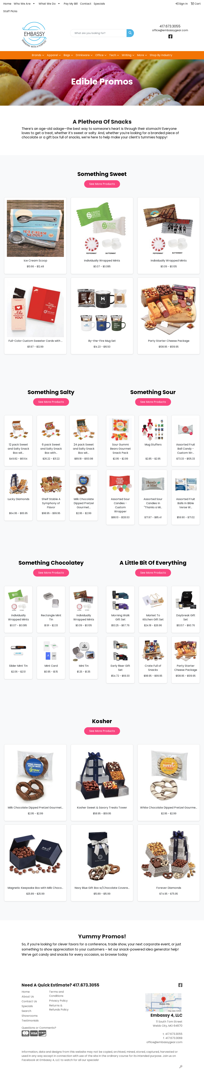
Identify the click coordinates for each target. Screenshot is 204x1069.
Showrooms (30, 1016)
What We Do (47, 4)
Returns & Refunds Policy (59, 1007)
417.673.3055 (170, 26)
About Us (28, 997)
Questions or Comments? (39, 1028)
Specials (99, 4)
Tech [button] (112, 55)
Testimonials (30, 1021)
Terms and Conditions (56, 994)
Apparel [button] (52, 55)
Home (7, 4)
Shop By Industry (161, 55)
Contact (85, 4)
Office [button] (99, 55)
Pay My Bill (71, 4)
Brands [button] (36, 55)
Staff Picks (10, 11)
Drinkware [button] (83, 55)
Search (26, 1011)
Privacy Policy (58, 1001)
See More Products (102, 184)
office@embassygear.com (170, 30)
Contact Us (29, 1001)
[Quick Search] (98, 33)
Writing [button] (126, 55)
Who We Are (22, 4)
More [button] (140, 55)
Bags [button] (67, 55)
